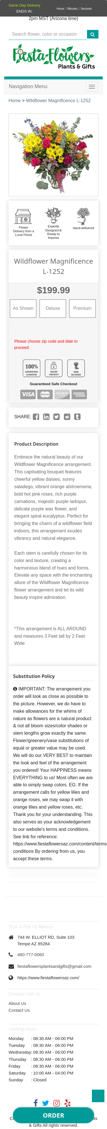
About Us (17, 1003)
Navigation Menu (28, 86)
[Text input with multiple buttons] (48, 34)
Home (15, 100)
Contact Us (19, 1010)
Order (53, 1115)
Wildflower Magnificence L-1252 (58, 100)
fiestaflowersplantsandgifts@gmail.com (54, 966)
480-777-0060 (30, 954)
